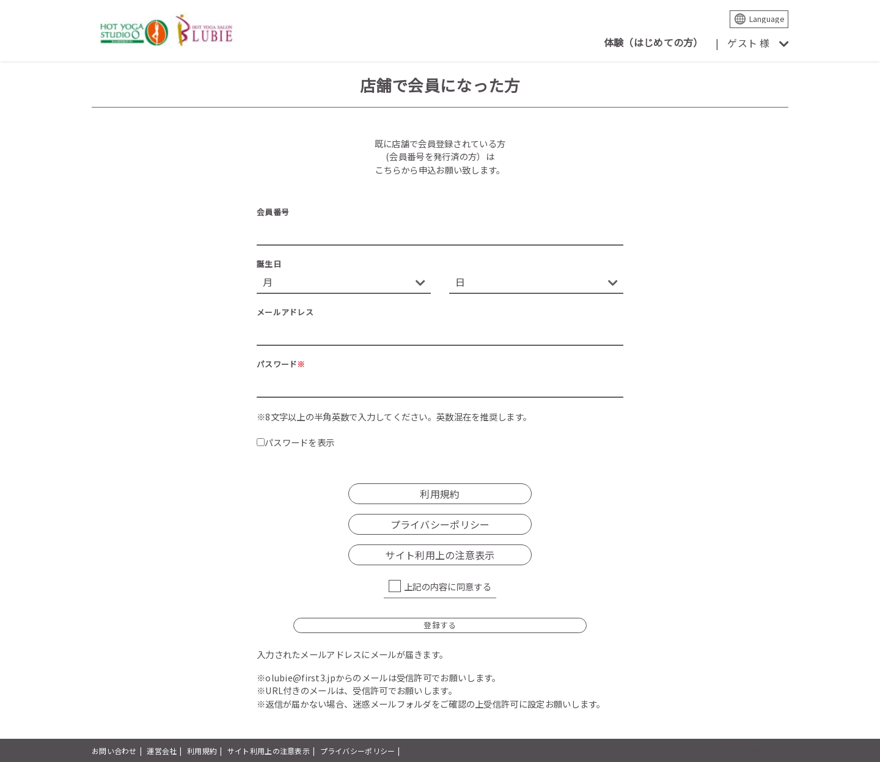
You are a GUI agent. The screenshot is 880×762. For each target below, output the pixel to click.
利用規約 (440, 493)
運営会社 (162, 751)
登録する (440, 625)
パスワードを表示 (295, 442)
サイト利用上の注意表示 (439, 555)
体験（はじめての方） (653, 42)
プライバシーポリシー (440, 524)
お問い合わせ (114, 751)
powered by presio (755, 751)
